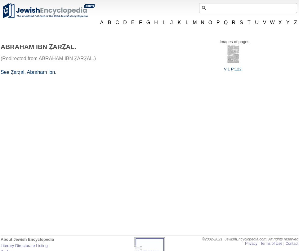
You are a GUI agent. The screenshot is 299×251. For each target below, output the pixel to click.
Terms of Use (271, 243)
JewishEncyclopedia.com (48, 11)
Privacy (251, 243)
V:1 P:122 (233, 66)
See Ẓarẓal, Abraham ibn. (28, 72)
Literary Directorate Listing (24, 245)
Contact (291, 243)
